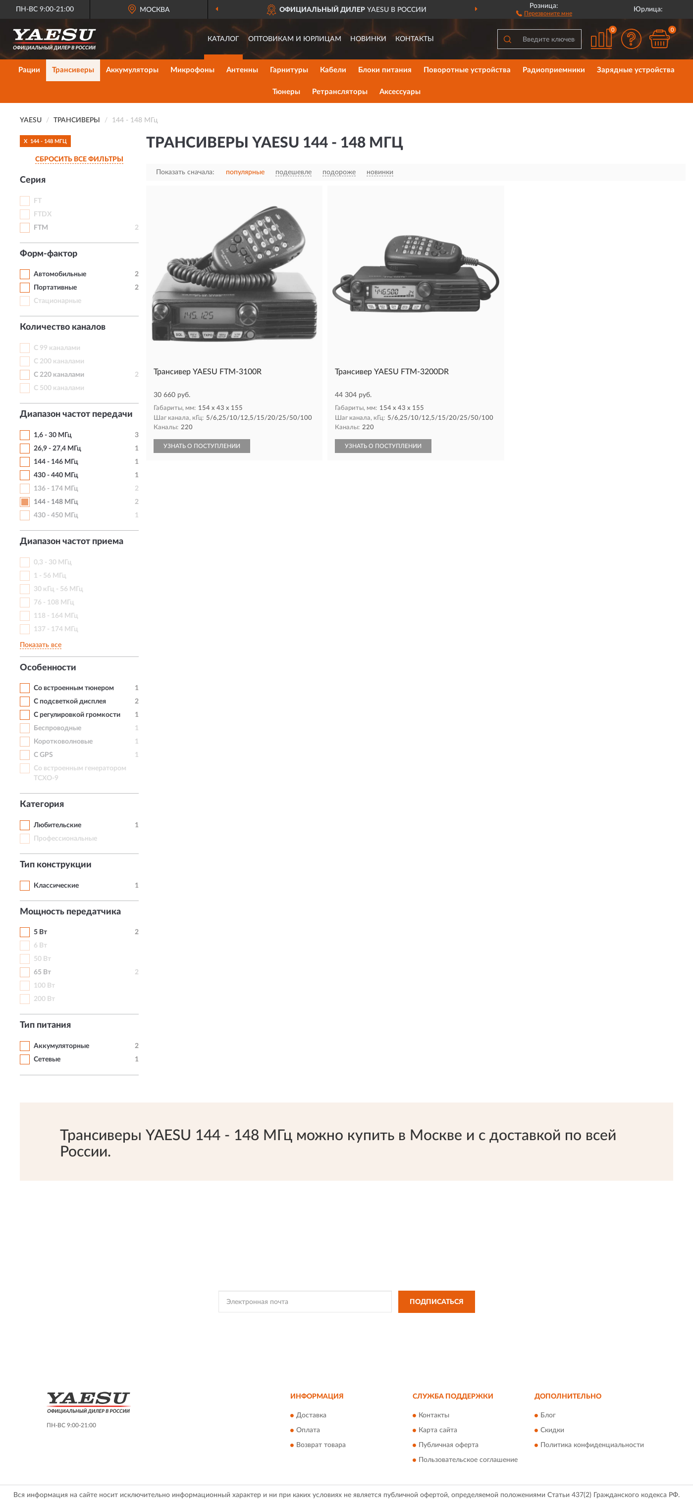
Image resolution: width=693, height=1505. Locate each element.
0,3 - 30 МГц (53, 562)
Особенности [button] (48, 667)
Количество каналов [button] (63, 327)
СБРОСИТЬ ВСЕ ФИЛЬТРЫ (79, 159)
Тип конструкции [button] (56, 864)
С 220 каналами (59, 374)
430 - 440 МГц (56, 475)
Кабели (333, 70)
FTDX (43, 214)
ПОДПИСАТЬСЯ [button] (437, 1302)
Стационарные (57, 301)
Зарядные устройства (636, 70)
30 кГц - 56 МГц (58, 589)
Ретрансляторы (340, 92)
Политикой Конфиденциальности (348, 1324)
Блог (548, 1415)
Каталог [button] (223, 39)
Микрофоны (192, 70)
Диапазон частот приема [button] (71, 541)
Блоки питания (385, 70)
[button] (544, 13)
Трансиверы (73, 70)
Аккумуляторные (61, 1046)
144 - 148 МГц (56, 502)
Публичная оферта (449, 1445)
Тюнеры (286, 92)
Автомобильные (60, 274)
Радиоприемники (554, 70)
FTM (41, 227)
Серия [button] (33, 180)
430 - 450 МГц (56, 515)
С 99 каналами (57, 348)
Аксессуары (400, 92)
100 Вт (44, 985)
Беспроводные (57, 728)
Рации (29, 70)
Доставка (311, 1415)
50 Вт (42, 958)
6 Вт (40, 945)
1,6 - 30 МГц (53, 435)
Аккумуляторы (132, 70)
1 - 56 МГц (50, 575)
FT (38, 201)
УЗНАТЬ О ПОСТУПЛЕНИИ (201, 446)
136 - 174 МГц (56, 488)
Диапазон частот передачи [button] (76, 414)
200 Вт (44, 999)
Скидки (552, 1430)
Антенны (242, 70)
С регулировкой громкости (77, 714)
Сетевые (47, 1059)
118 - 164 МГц (56, 615)
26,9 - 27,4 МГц (57, 448)
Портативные (55, 287)
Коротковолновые (63, 741)
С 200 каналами (59, 361)
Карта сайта (438, 1430)
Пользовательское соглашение (468, 1460)
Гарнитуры (289, 70)
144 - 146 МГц (56, 461)
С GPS (43, 755)
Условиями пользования (435, 1324)
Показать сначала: (185, 172)
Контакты (414, 39)
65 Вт (42, 972)
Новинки (368, 39)
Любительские (57, 825)
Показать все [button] (40, 645)
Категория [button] (42, 804)
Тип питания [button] (45, 1025)
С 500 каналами (59, 388)
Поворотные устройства (467, 70)
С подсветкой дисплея (70, 701)
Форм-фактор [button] (48, 254)
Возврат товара (321, 1445)
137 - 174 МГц (56, 629)
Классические (56, 885)
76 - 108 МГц (54, 602)
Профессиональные (65, 838)
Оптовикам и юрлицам (294, 39)
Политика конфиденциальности (592, 1445)
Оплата (308, 1430)
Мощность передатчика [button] (70, 911)
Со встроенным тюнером (74, 688)
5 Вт (40, 932)
